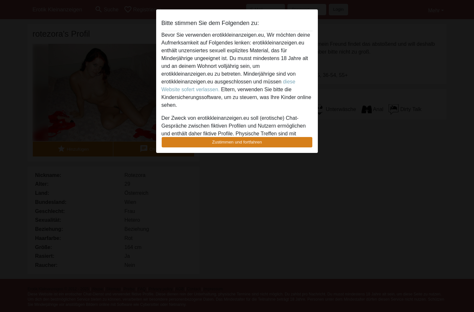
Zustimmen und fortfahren (237, 142)
